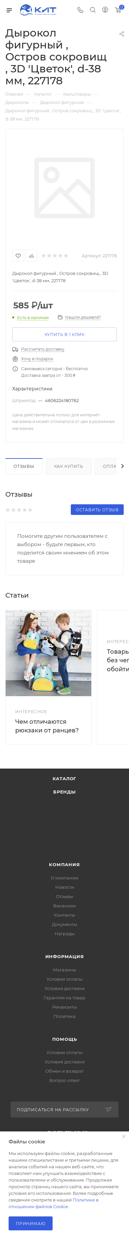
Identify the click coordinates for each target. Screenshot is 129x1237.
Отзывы (24, 466)
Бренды (64, 791)
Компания (64, 864)
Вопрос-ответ (64, 1080)
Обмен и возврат (64, 1071)
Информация (64, 956)
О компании (64, 877)
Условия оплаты (64, 979)
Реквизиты (64, 1007)
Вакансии (64, 905)
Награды (64, 933)
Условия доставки (65, 988)
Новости (64, 887)
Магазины (64, 969)
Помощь (64, 1039)
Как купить (68, 466)
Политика (65, 1016)
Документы (64, 924)
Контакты (64, 915)
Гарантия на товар (64, 997)
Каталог (65, 778)
